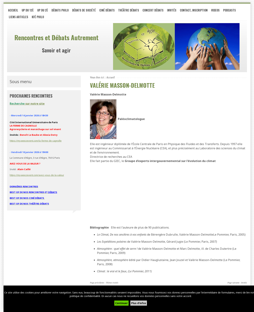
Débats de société (84, 10)
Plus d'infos (138, 303)
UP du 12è (28, 10)
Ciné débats (107, 10)
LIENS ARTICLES (18, 17)
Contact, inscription (194, 10)
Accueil (13, 10)
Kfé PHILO (38, 17)
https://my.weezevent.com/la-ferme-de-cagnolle (36, 140)
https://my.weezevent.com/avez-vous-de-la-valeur (37, 175)
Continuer (121, 303)
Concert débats (153, 10)
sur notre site (27, 104)
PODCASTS (229, 10)
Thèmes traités (112, 282)
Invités (171, 10)
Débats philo (60, 10)
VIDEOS (215, 10)
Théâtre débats (128, 10)
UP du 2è (42, 10)
